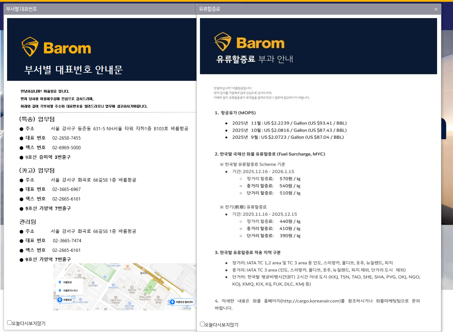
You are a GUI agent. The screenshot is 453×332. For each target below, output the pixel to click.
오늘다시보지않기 (29, 323)
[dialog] (122, 172)
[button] (436, 9)
